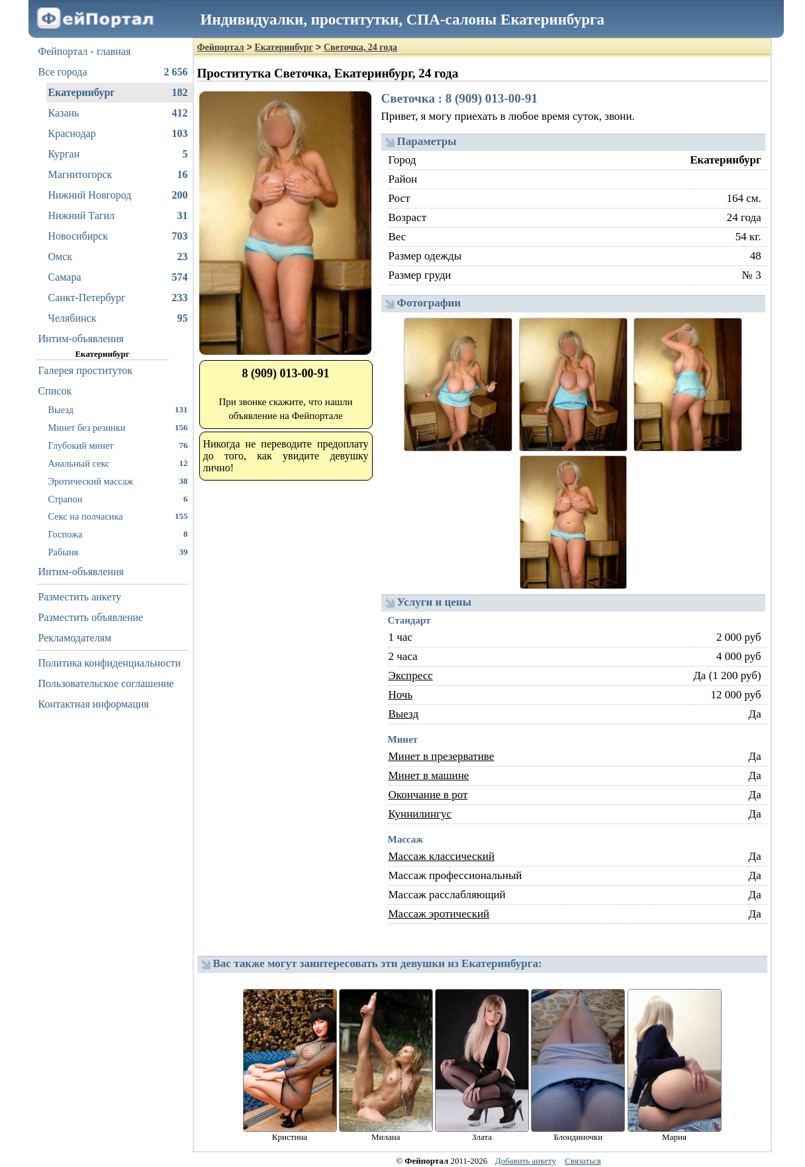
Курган (118, 154)
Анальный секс (118, 463)
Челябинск (118, 318)
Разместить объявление (91, 617)
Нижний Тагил (118, 216)
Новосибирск (118, 236)
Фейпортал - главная (84, 51)
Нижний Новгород (118, 195)
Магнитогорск (118, 175)
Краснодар (118, 134)
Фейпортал (220, 47)
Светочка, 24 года (360, 47)
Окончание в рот (428, 794)
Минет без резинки (118, 427)
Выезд (118, 409)
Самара (118, 277)
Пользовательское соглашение (106, 683)
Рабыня (118, 551)
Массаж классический (442, 856)
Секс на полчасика (118, 516)
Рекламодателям (75, 637)
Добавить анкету (525, 1161)
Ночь (401, 694)
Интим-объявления (81, 338)
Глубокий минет (118, 445)
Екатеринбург (118, 93)
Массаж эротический (439, 914)
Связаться (583, 1161)
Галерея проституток (85, 370)
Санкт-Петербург (118, 298)
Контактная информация (93, 704)
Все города (113, 72)
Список (55, 391)
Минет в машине (429, 775)
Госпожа (118, 533)
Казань (118, 113)
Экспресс (411, 675)
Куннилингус (420, 814)
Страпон (118, 498)
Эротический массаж (118, 481)
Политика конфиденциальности (109, 663)
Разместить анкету (80, 596)
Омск (118, 257)
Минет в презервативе (442, 756)
